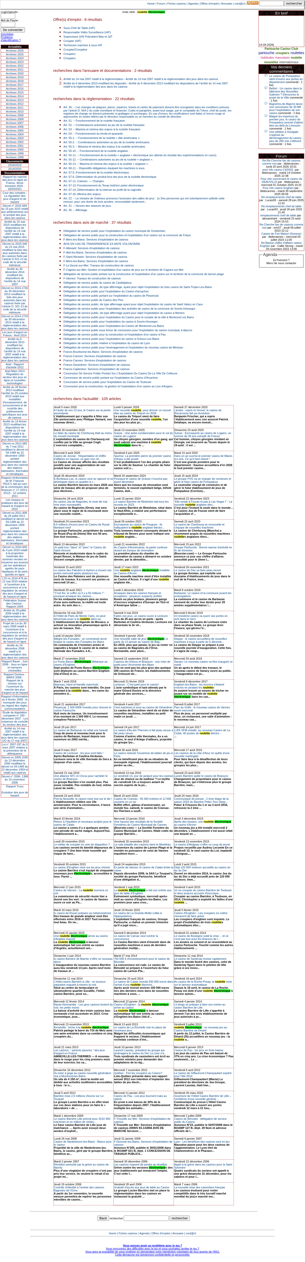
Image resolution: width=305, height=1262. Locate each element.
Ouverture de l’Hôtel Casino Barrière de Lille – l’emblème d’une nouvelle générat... (202, 1097)
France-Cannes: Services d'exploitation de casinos (95, 356)
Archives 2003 (15, 138)
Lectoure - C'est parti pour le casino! (136, 684)
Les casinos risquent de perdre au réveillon (140, 1164)
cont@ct (240, 3)
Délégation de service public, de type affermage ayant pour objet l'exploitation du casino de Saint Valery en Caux (133, 304)
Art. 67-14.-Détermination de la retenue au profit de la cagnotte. (103, 189)
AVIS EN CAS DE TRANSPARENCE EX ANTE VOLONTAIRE (102, 243)
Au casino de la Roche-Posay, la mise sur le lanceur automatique (203, 983)
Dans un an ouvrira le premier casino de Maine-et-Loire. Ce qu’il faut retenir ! (203, 457)
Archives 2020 (15, 73)
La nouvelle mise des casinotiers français (199, 1187)
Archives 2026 (15, 50)
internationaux (288, 62)
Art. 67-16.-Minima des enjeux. (83, 194)
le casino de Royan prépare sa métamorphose (82, 913)
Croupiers (70, 53)
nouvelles (271, 62)
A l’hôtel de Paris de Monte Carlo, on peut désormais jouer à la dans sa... (79, 617)
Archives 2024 (15, 58)
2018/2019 (14, 165)
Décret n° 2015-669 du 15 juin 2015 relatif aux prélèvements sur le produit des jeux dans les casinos (14, 211)
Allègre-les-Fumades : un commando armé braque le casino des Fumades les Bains (80, 640)
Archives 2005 (15, 130)
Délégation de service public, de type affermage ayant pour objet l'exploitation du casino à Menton (124, 312)
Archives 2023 (15, 61)
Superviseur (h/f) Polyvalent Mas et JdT (88, 36)
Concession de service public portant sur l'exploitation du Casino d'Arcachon (111, 377)
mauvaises (282, 57)
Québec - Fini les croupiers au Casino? (138, 1073)
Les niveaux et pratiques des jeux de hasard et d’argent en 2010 (15, 504)
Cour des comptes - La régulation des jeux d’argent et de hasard (15, 197)
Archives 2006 (15, 126)
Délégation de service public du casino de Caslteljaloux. (98, 282)
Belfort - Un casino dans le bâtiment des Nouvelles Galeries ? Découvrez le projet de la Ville (285, 93)
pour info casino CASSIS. (278, 169)
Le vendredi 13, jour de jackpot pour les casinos (143, 775)
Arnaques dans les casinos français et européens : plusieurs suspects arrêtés (138, 595)
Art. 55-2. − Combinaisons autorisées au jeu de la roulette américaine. (107, 142)
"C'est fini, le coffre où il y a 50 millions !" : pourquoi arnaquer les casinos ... (79, 595)
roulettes (297, 53)
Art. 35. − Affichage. (76, 210)
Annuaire (226, 3)
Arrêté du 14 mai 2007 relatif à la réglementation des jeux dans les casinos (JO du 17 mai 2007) (15, 734)
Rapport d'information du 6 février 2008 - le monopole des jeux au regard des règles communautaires (15, 702)
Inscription (7, 34)
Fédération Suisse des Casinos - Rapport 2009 (15, 603)
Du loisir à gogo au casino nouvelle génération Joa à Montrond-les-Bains (82, 1075)
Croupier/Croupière (75, 49)
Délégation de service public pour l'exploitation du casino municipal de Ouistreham (114, 230)
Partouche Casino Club (281, 49)
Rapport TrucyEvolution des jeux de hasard (15, 791)
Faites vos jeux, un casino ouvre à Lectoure (141, 615)
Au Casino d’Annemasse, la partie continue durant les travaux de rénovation (140, 549)
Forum (161, 3)
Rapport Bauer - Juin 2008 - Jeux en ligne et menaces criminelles (15, 666)
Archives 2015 (15, 92)
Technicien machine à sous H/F (83, 45)
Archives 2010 (15, 111)
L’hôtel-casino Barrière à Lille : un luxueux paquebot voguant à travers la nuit (80, 983)
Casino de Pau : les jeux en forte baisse (198, 1050)
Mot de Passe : (10, 20)
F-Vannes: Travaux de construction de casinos (92, 278)
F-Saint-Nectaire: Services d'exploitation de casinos (95, 256)
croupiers (282, 53)
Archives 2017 (15, 84)
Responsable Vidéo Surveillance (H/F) (87, 32)
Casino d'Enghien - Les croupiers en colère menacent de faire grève (200, 915)
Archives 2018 (15, 81)
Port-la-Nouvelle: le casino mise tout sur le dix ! (83, 798)
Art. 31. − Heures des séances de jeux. (88, 205)
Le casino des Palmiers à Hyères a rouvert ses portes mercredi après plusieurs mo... (83, 572)
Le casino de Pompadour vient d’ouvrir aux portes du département (286, 79)
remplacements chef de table (278, 215)
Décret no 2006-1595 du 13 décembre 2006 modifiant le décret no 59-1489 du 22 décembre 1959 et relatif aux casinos (15, 765)
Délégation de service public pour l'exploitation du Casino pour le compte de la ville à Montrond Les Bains (129, 317)
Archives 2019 (15, 77)
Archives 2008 (15, 119)
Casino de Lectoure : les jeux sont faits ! (78, 753)
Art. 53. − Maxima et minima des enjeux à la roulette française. (102, 129)
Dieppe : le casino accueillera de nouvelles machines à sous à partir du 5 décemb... (200, 640)
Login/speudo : (10, 11)
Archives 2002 (15, 141)
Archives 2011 (15, 107)
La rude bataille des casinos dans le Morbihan (142, 844)
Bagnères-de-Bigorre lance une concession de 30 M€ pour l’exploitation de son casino (285, 108)
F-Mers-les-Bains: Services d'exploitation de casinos (96, 239)
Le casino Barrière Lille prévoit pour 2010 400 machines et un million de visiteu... (82, 1120)
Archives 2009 (15, 115)
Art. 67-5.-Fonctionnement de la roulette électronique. (97, 172)
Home (151, 3)
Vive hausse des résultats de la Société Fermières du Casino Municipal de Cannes (140, 823)
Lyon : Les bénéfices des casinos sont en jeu (202, 1141)
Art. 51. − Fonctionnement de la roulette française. (95, 120)
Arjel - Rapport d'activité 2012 (15, 366)
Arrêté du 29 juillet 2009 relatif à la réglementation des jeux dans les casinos (15, 615)
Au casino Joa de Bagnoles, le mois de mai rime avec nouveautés (80, 503)
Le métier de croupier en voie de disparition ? (82, 844)
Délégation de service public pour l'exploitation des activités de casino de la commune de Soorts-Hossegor (129, 308)
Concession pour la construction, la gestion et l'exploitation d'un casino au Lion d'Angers (118, 386)
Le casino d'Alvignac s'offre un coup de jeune (202, 844)
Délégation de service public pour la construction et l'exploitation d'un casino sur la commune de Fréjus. (128, 235)
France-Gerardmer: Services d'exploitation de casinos (97, 364)
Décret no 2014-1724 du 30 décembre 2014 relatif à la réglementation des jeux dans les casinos (15, 322)
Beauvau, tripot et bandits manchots (76, 684)
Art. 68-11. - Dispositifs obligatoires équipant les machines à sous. (104, 168)
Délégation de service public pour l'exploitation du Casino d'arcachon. (106, 291)
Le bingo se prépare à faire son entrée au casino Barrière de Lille (199, 1006)
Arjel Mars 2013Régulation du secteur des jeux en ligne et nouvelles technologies (15, 377)
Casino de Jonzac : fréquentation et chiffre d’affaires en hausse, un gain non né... (80, 457)
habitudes (267, 57)
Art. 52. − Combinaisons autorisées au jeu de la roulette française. (104, 124)
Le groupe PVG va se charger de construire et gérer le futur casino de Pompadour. (202, 480)
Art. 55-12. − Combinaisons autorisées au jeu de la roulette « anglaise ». (108, 159)
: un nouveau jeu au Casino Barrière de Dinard (200, 1029)
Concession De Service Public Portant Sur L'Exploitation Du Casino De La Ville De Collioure (120, 373)
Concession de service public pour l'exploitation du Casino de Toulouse (107, 382)
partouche (266, 53)
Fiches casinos (176, 3)
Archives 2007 (15, 122)
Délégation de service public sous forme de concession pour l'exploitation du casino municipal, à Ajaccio (128, 330)
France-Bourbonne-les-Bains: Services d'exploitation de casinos (103, 351)
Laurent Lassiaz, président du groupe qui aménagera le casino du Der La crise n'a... (140, 1052)
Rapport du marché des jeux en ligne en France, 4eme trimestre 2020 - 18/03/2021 (14, 182)
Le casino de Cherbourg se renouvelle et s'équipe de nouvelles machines (199, 526)
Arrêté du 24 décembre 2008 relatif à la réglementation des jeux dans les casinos (15, 651)
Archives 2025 (15, 54)
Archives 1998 (15, 157)
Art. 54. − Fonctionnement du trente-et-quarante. (94, 133)
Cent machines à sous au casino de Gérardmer (143, 707)
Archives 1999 (15, 153)
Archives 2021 (15, 69)
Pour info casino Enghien (278, 187)
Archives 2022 (15, 65)
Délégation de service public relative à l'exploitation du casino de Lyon (107, 343)
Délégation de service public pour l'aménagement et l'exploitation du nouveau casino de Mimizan (123, 347)
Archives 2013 (15, 100)
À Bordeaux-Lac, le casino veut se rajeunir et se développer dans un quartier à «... (83, 480)
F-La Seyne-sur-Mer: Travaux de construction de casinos (99, 265)
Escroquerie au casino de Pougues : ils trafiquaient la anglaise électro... (139, 526)
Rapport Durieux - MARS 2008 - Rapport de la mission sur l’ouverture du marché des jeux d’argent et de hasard (15, 683)
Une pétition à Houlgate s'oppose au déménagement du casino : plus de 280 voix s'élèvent (286, 136)
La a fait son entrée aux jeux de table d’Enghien (143, 892)
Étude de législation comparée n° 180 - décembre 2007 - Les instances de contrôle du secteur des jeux (15, 718)
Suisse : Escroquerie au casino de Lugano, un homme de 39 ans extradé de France (202, 435)
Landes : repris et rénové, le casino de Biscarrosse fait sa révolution (198, 412)
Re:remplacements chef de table (281, 197)
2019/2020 (14, 168)
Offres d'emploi (209, 3)
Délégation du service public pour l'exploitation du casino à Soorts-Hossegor (111, 321)
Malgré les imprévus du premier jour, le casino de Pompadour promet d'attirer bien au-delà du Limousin (286, 121)
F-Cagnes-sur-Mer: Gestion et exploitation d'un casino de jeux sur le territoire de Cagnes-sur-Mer (124, 269)
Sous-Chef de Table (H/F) (79, 27)
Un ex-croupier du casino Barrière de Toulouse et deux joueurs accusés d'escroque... (203, 892)
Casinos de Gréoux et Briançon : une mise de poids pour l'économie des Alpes (142, 663)
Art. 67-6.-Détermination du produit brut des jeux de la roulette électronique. (110, 176)
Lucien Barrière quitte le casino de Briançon (201, 775)
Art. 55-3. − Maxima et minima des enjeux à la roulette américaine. (105, 146)
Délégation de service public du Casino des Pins (93, 299)
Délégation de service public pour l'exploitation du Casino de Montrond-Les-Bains (114, 325)
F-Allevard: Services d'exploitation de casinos (92, 248)
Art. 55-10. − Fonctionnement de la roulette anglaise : (97, 150)
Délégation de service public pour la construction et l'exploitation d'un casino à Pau (115, 334)
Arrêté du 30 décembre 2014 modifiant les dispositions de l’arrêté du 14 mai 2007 (15, 276)
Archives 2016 (15, 88)
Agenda (193, 3)
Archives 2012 (15, 103)
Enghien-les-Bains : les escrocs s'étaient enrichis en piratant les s (199, 686)
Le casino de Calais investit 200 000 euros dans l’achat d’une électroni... (143, 983)
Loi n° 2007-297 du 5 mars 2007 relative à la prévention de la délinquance (15, 749)
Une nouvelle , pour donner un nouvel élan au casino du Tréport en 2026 (142, 412)
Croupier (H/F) (72, 40)
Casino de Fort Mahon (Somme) (281, 233)
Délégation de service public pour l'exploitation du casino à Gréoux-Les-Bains (111, 338)
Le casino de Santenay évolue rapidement (200, 958)
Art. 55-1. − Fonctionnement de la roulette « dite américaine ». (102, 137)
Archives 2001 (15, 145)
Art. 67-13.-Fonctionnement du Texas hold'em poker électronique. (104, 185)
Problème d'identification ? (11, 39)
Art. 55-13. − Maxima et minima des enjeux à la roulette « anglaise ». (106, 163)
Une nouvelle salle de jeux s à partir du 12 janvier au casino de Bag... (141, 640)
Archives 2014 (15, 96)
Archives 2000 (15, 149)
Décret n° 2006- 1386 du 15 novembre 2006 (15, 779)
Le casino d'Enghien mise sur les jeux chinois (82, 867)
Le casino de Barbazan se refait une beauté (81, 730)
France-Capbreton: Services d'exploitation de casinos (97, 369)
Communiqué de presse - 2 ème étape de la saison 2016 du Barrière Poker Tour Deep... (201, 800)
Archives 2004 (15, 134)
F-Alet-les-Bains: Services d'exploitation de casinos (95, 252)
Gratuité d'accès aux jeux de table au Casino (141, 1187)
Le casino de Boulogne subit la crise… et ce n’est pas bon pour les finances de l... (201, 937)
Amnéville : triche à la (81, 1027)
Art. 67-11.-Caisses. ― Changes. (84, 181)
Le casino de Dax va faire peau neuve (197, 570)
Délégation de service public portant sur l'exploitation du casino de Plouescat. (111, 295)
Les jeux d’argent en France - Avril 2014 (14, 334)
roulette (296, 57)
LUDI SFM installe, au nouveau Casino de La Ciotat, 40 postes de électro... (202, 732)
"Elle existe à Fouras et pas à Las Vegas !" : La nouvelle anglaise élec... (203, 503)
